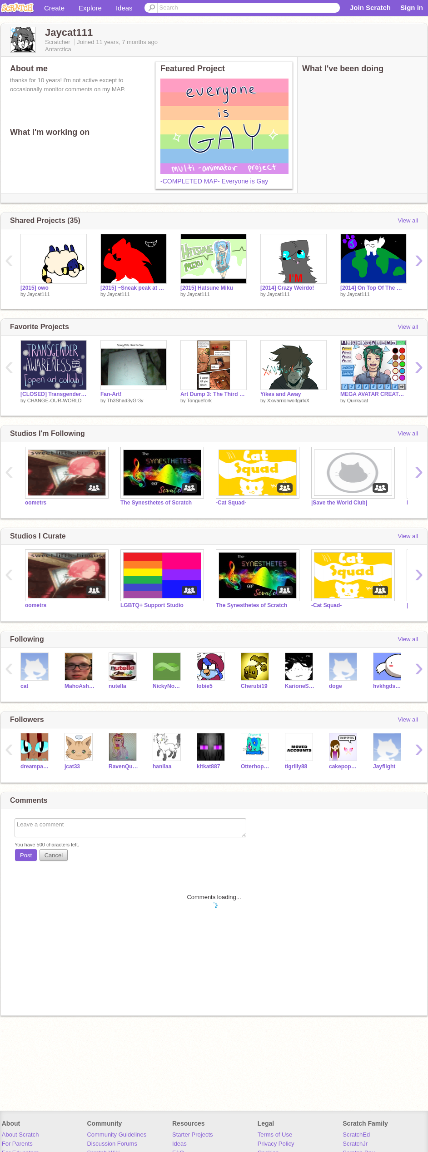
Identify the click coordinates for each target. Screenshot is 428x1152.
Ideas (124, 8)
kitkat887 (208, 766)
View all (408, 220)
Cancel (54, 855)
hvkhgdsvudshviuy (388, 686)
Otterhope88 (256, 766)
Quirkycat (357, 400)
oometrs (35, 502)
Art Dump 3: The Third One (213, 394)
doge (335, 686)
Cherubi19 (254, 686)
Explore (90, 8)
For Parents (17, 1143)
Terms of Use (275, 1134)
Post (26, 855)
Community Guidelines (116, 1134)
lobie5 (205, 686)
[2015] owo (34, 288)
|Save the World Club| (339, 502)
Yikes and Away (280, 394)
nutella (117, 686)
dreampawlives (35, 766)
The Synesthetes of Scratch (156, 502)
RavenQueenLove (124, 766)
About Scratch (20, 1134)
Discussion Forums (112, 1143)
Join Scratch (370, 7)
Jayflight (384, 766)
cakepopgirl (344, 766)
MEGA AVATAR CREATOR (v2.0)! (373, 394)
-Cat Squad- (231, 502)
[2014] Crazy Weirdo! (287, 288)
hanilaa (162, 766)
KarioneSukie (300, 686)
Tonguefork (199, 400)
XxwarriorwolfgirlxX (288, 400)
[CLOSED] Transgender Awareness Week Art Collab (53, 394)
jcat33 (72, 766)
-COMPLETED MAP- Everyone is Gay (214, 181)
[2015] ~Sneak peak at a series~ (133, 288)
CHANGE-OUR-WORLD (54, 400)
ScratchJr (355, 1143)
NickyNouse (168, 686)
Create (54, 8)
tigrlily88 (296, 766)
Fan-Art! (111, 394)
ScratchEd (356, 1134)
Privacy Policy (276, 1143)
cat (24, 686)
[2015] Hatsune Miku (206, 288)
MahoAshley (80, 686)
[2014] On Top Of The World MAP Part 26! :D (373, 288)
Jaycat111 (38, 294)
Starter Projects (192, 1134)
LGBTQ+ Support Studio (152, 605)
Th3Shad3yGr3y (125, 400)
